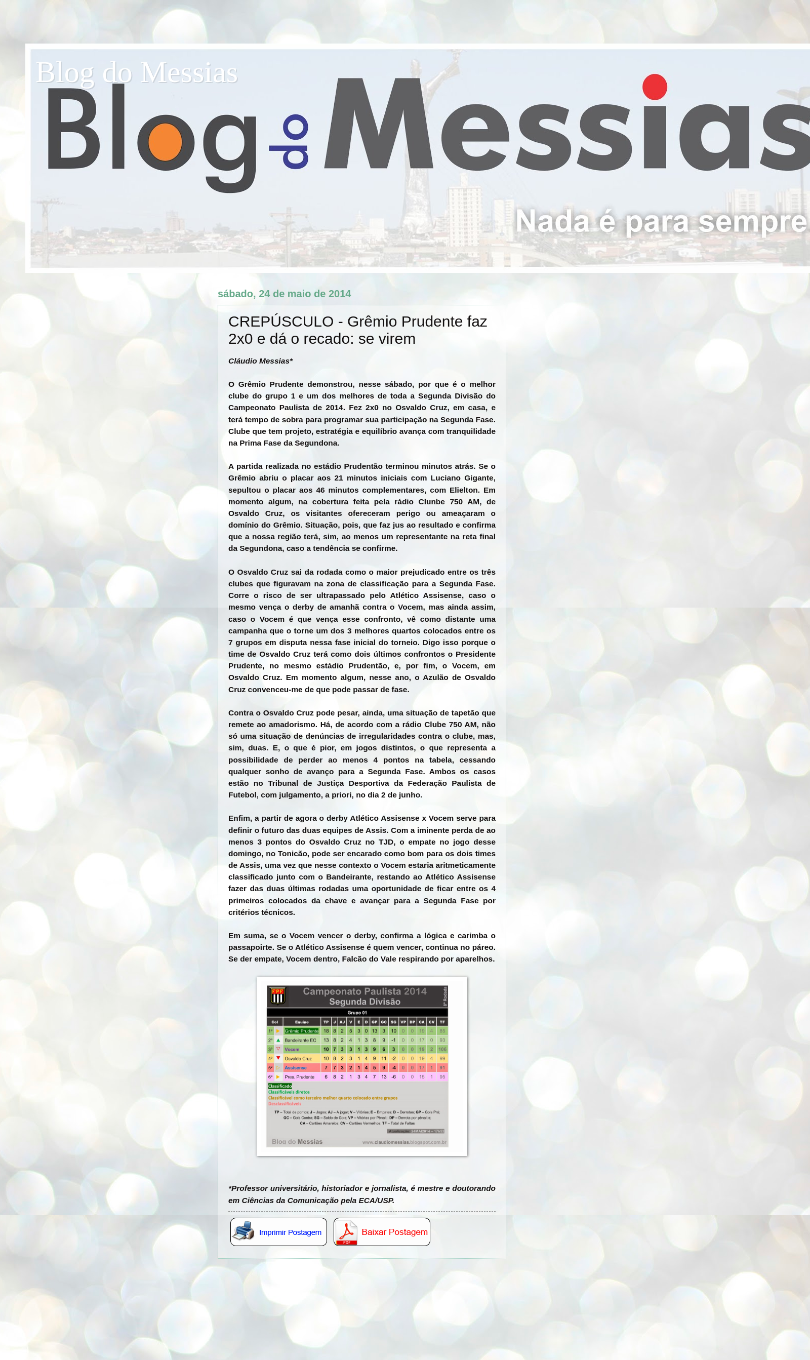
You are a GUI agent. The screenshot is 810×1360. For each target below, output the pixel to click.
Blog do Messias (136, 72)
